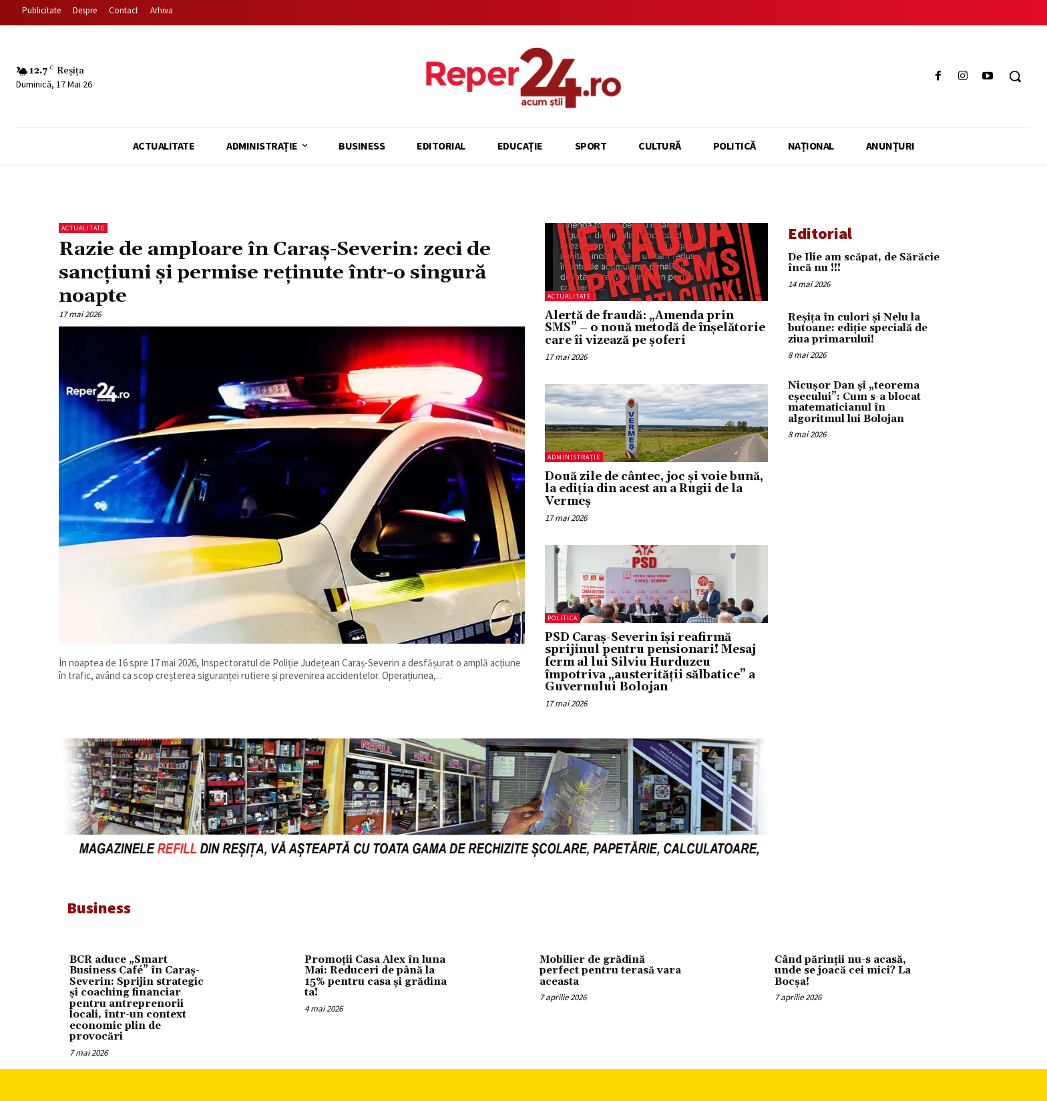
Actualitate (83, 228)
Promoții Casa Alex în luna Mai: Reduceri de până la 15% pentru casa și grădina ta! (375, 976)
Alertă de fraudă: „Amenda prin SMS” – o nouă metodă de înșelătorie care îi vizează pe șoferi (655, 328)
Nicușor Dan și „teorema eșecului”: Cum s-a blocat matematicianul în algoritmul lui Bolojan (854, 402)
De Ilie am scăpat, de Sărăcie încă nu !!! (863, 263)
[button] (1015, 76)
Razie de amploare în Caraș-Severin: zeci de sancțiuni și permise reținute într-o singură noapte (285, 272)
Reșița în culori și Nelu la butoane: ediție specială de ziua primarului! (857, 328)
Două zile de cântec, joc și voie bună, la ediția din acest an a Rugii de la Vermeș (654, 489)
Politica (563, 618)
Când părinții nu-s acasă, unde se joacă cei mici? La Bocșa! (843, 970)
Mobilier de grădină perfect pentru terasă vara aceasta (610, 970)
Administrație (574, 457)
